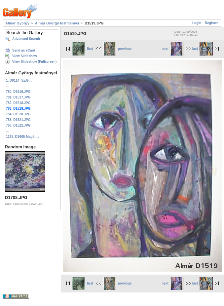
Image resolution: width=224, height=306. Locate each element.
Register (211, 23)
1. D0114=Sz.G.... (19, 80)
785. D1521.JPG (18, 120)
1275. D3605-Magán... (22, 136)
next (172, 49)
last (202, 49)
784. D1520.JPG (18, 114)
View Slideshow (24, 56)
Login (196, 23)
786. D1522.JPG (18, 125)
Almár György (17, 23)
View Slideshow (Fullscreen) (34, 61)
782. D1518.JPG (18, 103)
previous (117, 49)
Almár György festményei (57, 23)
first (82, 49)
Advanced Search (26, 39)
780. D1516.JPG (18, 92)
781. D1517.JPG (18, 97)
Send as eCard (23, 50)
